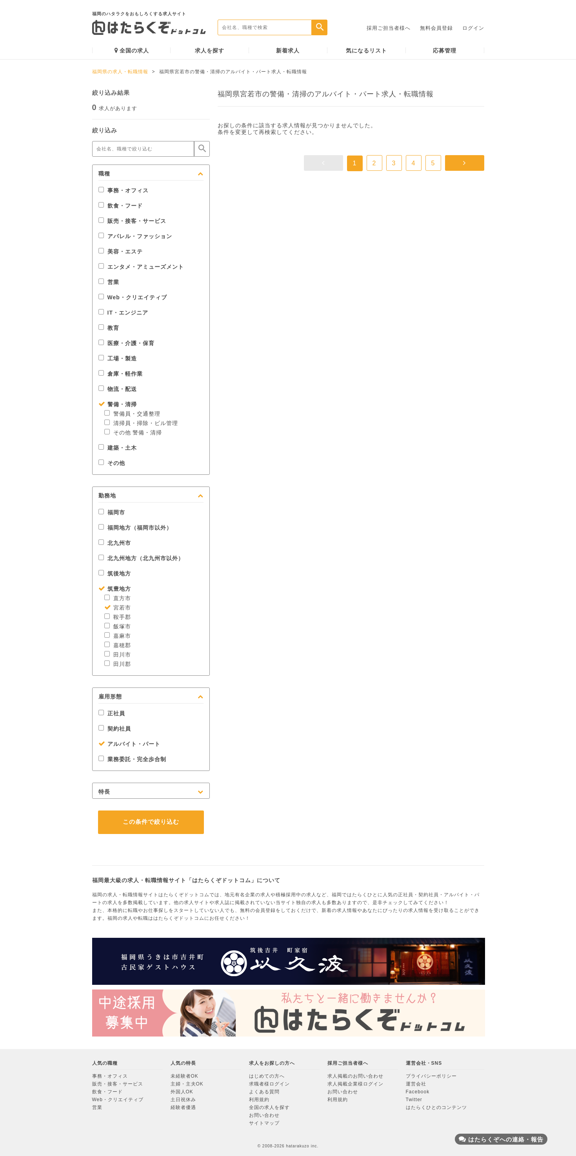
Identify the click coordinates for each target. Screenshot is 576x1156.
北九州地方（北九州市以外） (141, 558)
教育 (108, 328)
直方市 (117, 598)
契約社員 (114, 728)
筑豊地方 (114, 589)
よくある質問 (264, 1091)
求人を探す (209, 50)
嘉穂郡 (117, 645)
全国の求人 (131, 50)
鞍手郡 (117, 617)
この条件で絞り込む (151, 821)
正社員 (111, 713)
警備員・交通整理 (132, 414)
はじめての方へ (267, 1076)
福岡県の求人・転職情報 (120, 71)
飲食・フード (120, 206)
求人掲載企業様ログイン (355, 1084)
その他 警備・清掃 (133, 432)
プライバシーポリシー (431, 1076)
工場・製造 (117, 358)
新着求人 (288, 50)
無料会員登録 (436, 28)
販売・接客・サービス (132, 221)
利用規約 (259, 1099)
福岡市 (111, 512)
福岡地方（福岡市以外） (135, 528)
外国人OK (182, 1091)
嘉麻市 (117, 636)
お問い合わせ (264, 1115)
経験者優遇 (183, 1107)
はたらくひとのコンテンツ (436, 1107)
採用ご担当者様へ (389, 28)
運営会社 (416, 1084)
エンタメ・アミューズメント (141, 267)
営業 (108, 282)
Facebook (418, 1091)
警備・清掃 (117, 404)
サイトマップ (264, 1123)
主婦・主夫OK (187, 1084)
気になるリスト (366, 50)
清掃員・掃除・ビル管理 (141, 423)
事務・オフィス (123, 190)
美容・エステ (120, 251)
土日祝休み (183, 1099)
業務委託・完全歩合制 (132, 759)
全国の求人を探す (269, 1107)
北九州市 (114, 543)
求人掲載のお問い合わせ (355, 1076)
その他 (111, 463)
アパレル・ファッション (135, 236)
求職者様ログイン (269, 1084)
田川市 (117, 654)
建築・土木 (117, 448)
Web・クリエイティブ (132, 297)
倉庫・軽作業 (120, 374)
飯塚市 (117, 626)
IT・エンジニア (123, 312)
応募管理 (444, 50)
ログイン (473, 28)
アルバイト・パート (129, 744)
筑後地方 (114, 573)
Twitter (414, 1099)
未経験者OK (184, 1076)
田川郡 (117, 664)
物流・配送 (117, 389)
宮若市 (117, 607)
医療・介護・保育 (126, 343)
